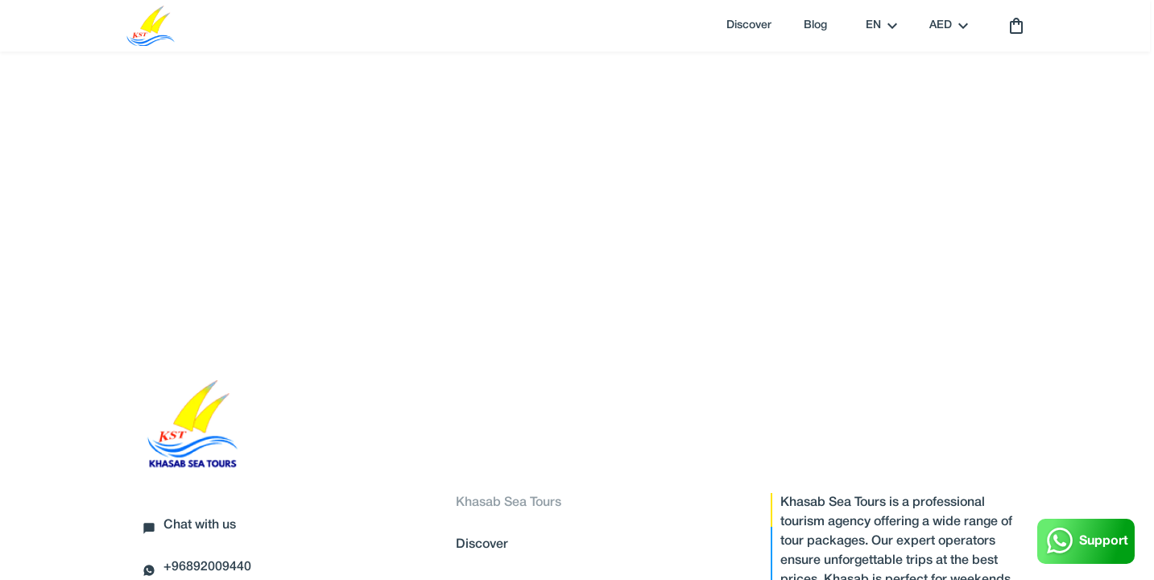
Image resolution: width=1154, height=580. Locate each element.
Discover (748, 25)
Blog (815, 25)
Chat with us (189, 527)
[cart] (1013, 25)
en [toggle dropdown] (881, 25)
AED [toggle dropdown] (948, 25)
